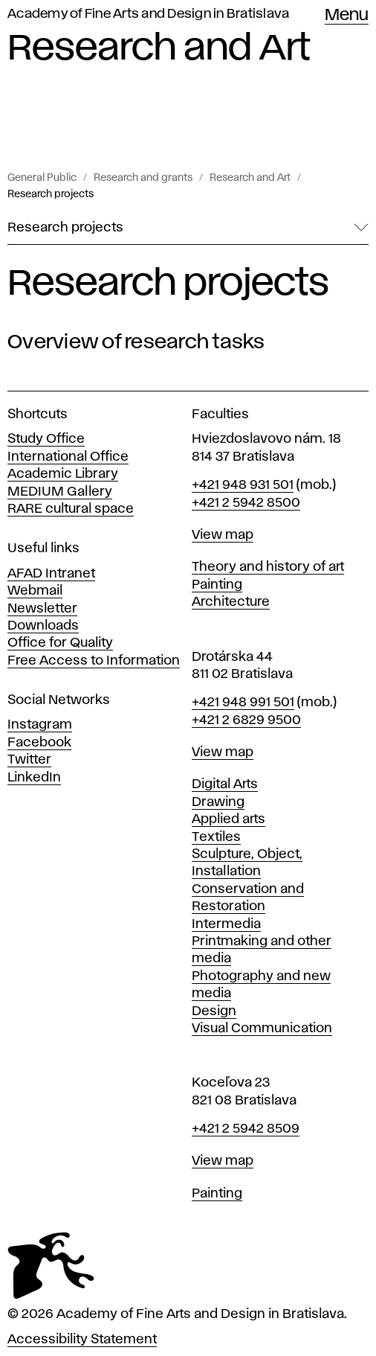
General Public (42, 177)
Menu (347, 15)
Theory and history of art (268, 567)
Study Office (46, 439)
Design (214, 1011)
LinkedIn (34, 778)
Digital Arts (225, 784)
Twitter (29, 760)
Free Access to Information (93, 661)
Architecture (231, 602)
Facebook (39, 743)
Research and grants (143, 177)
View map (222, 535)
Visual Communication (262, 1028)
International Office (68, 457)
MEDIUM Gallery (59, 492)
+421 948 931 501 (243, 485)
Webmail (34, 591)
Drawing (218, 802)
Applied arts (228, 819)
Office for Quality (60, 643)
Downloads (43, 626)
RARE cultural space (70, 509)
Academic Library (62, 474)
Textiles (216, 837)
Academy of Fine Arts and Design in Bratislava (148, 14)
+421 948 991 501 (243, 703)
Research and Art (250, 177)
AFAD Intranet (51, 574)
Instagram (39, 725)
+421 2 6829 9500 (246, 720)
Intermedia (226, 924)
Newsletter (42, 609)
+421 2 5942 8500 (246, 503)
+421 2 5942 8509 (245, 1129)
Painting (217, 585)
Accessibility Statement (82, 1340)
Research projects (50, 194)
